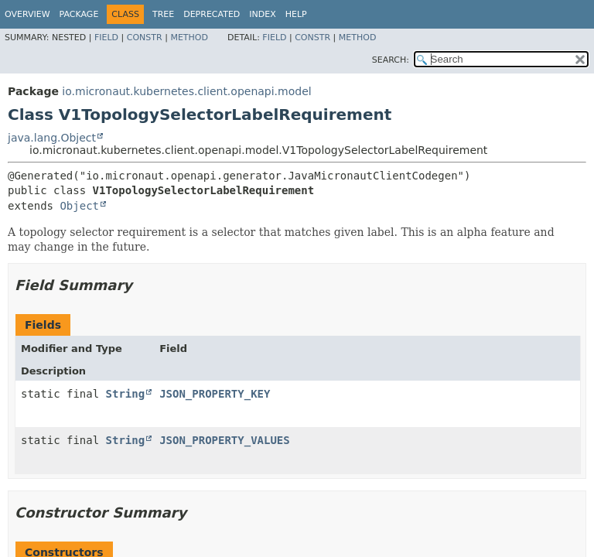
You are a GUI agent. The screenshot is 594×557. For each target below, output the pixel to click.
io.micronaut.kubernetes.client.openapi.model (186, 91)
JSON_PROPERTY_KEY (214, 394)
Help (296, 14)
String (125, 394)
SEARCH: (390, 60)
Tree (163, 14)
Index (262, 14)
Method (189, 37)
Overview (27, 14)
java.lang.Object (52, 138)
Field (106, 37)
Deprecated (211, 14)
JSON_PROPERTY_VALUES (224, 440)
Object (79, 206)
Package (79, 14)
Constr (144, 37)
